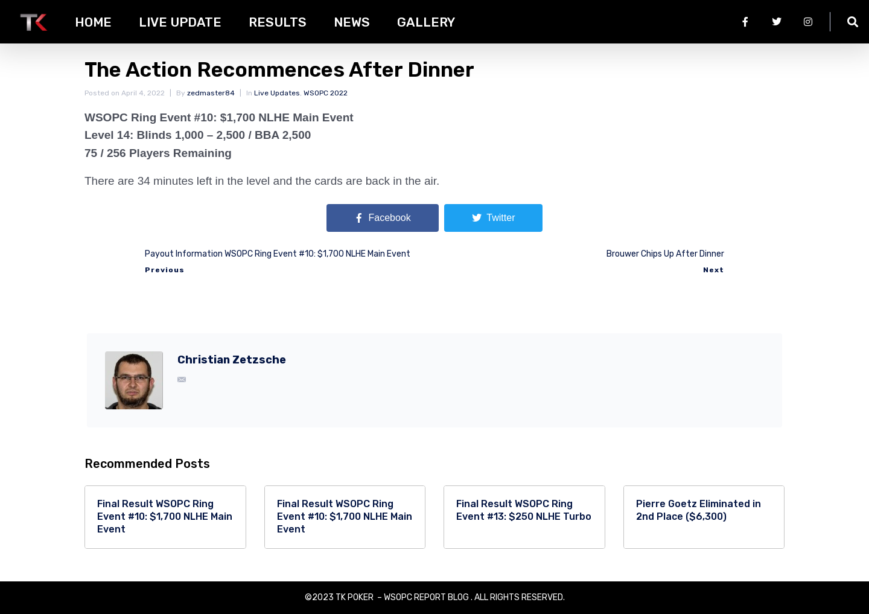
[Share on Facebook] (382, 218)
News (352, 22)
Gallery (426, 22)
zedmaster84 (211, 93)
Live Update (180, 22)
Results (278, 22)
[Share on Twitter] (493, 218)
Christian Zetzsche (231, 359)
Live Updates (277, 93)
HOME (93, 22)
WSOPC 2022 (326, 93)
